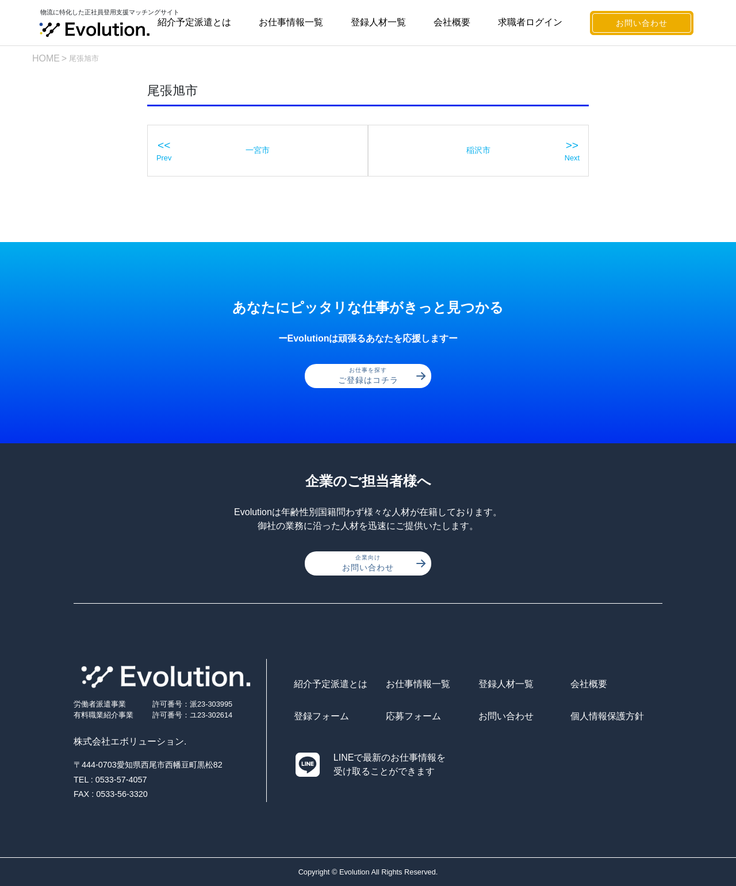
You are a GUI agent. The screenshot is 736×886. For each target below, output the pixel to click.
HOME (46, 58)
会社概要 (452, 22)
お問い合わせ (642, 23)
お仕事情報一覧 (291, 22)
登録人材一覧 (378, 22)
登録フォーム (321, 716)
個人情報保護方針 (607, 716)
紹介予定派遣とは (194, 22)
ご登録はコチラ (382, 375)
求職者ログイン (530, 22)
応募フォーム (413, 716)
